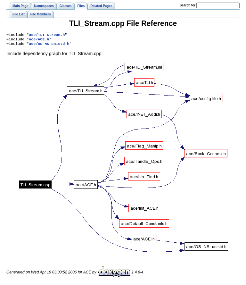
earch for (187, 5)
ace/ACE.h (39, 40)
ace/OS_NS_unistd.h (49, 45)
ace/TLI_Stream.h (47, 35)
